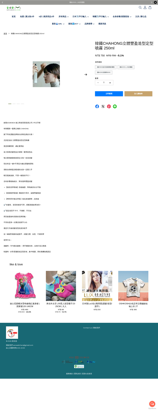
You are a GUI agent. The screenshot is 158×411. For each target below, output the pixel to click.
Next (86, 75)
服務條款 (69, 374)
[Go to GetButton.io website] (152, 408)
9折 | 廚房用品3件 (46, 16)
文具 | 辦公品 (140, 16)
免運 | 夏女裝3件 (27, 16)
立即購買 (109, 94)
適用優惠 (98, 62)
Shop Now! (86, 2)
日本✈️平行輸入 (80, 16)
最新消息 (102, 24)
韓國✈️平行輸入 (101, 16)
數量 (96, 78)
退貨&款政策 (87, 374)
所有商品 (64, 16)
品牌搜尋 (90, 24)
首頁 (14, 16)
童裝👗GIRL (58, 24)
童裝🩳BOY (74, 24)
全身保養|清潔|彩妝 (122, 16)
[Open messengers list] (152, 404)
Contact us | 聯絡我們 (91, 328)
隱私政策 (77, 374)
